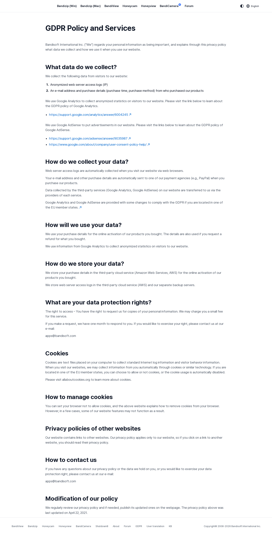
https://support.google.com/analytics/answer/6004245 (90, 115)
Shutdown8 (102, 526)
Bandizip (33, 526)
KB (170, 526)
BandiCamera (170, 6)
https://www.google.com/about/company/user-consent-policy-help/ (99, 144)
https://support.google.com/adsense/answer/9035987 (90, 138)
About (116, 526)
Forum (189, 6)
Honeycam (130, 6)
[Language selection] (252, 6)
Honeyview (148, 6)
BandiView (111, 6)
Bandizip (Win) (67, 6)
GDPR (138, 526)
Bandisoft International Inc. (246, 526)
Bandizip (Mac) (90, 6)
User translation (155, 526)
